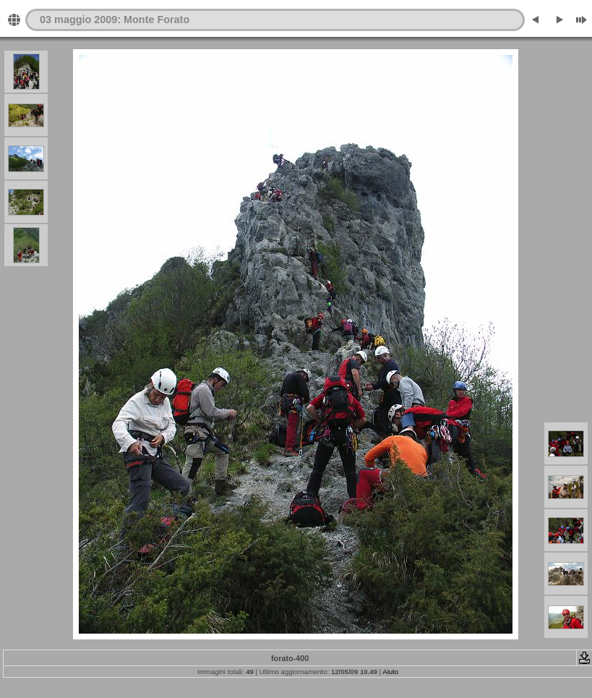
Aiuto (390, 672)
